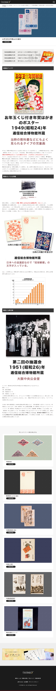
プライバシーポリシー (33, 681)
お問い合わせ (20, 681)
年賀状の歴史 (25, 678)
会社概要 (26, 681)
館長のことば (18, 678)
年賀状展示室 (38, 678)
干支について (31, 678)
